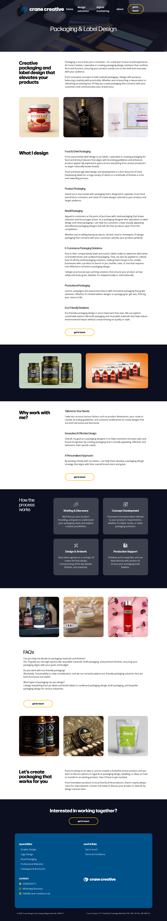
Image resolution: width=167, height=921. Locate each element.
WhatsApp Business (31, 888)
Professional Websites (32, 864)
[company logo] (100, 879)
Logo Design (27, 854)
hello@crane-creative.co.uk (34, 893)
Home (69, 9)
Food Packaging (29, 859)
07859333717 (27, 883)
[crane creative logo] (42, 9)
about (119, 9)
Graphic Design (28, 849)
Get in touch (135, 9)
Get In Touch (83, 821)
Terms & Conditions (95, 854)
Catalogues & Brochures (33, 868)
